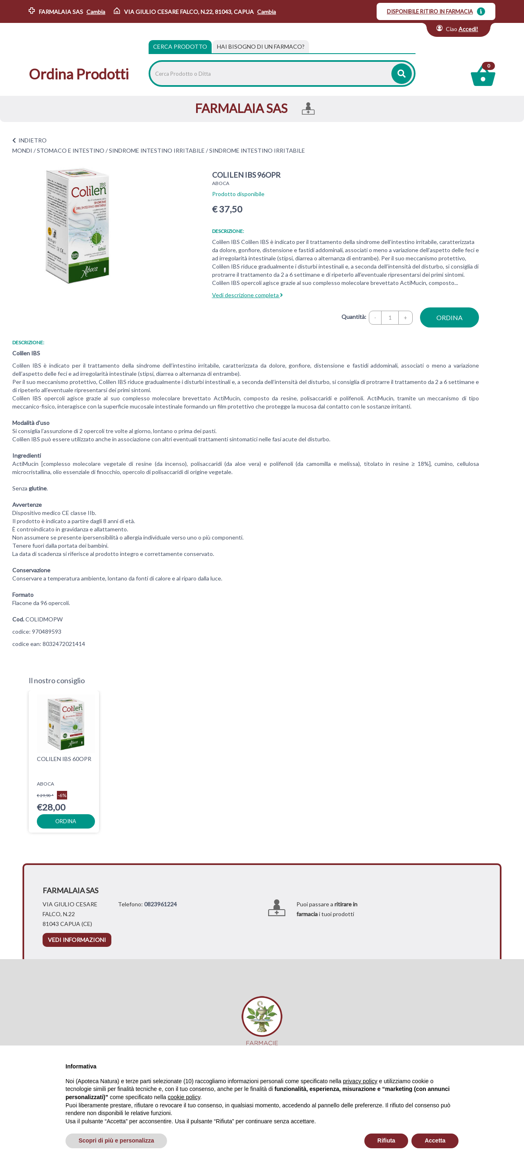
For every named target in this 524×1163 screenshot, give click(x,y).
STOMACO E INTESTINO (70, 150)
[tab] (260, 46)
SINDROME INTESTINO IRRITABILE (157, 150)
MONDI (22, 150)
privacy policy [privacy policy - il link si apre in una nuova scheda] (360, 1081)
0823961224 (160, 904)
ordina (449, 317)
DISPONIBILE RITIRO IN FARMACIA (430, 11)
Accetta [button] (435, 1140)
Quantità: (353, 316)
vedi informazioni (77, 939)
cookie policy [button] (184, 1097)
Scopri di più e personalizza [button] (116, 1140)
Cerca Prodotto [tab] (180, 46)
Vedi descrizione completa (247, 294)
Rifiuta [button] (386, 1140)
